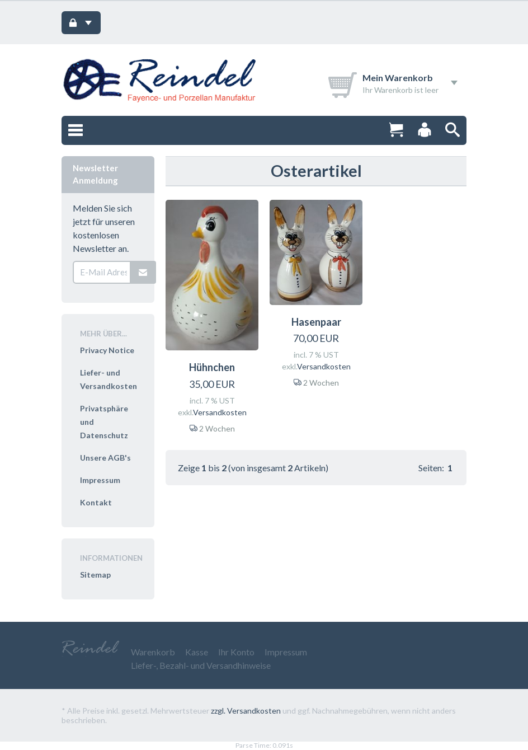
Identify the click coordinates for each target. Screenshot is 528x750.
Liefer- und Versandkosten (108, 379)
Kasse (196, 651)
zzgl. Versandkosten (246, 710)
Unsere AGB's (105, 457)
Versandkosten (220, 412)
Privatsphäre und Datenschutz (104, 422)
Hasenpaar (316, 322)
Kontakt (96, 502)
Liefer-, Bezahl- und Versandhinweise (201, 665)
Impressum (100, 480)
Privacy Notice (107, 350)
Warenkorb (153, 651)
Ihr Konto (236, 651)
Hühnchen (212, 367)
